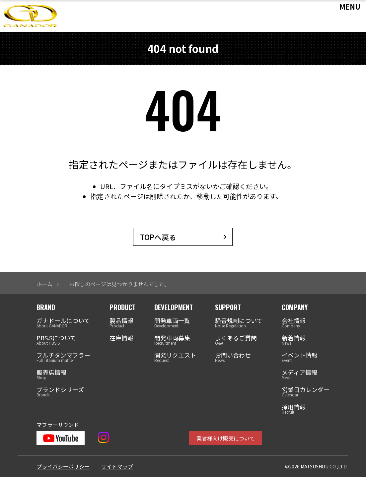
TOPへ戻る (158, 237)
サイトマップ (117, 466)
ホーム (44, 284)
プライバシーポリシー (63, 466)
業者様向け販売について (225, 438)
